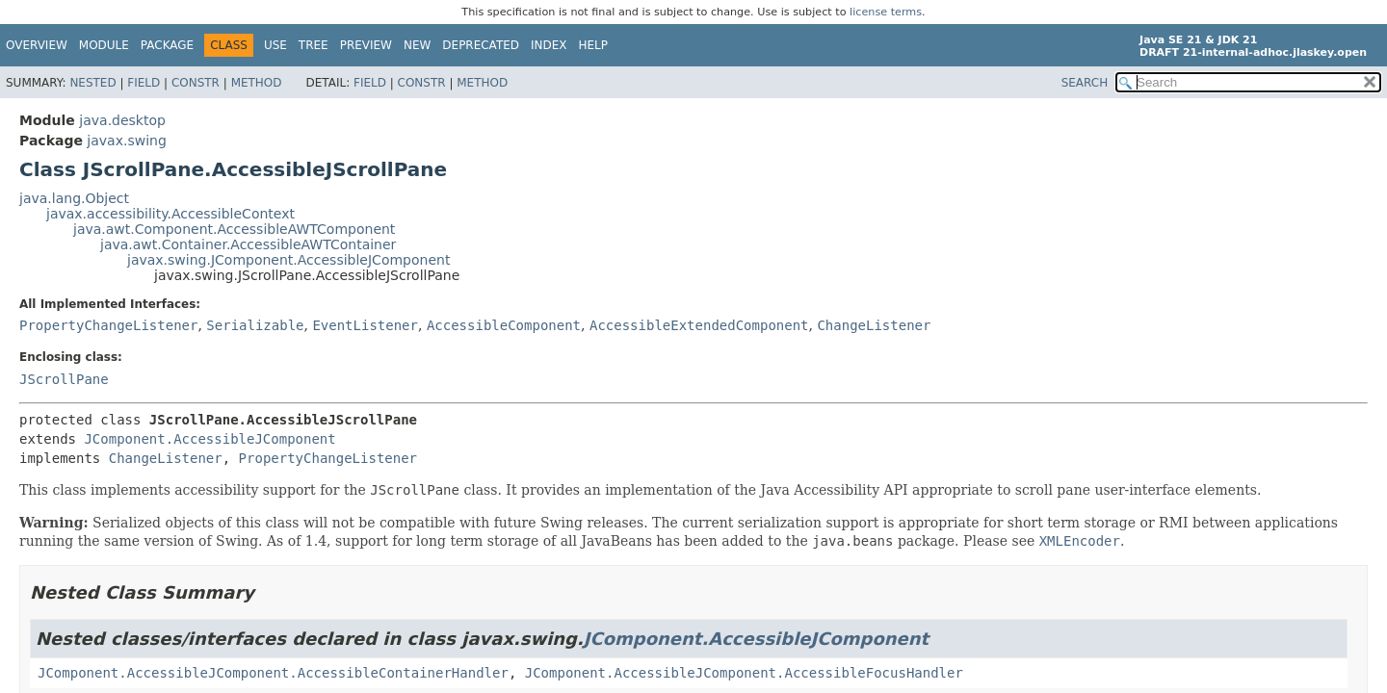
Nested (92, 83)
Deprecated (480, 45)
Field (143, 83)
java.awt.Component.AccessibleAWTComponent (234, 229)
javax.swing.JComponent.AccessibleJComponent (288, 260)
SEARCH (1085, 83)
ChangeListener (873, 325)
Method (256, 83)
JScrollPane (64, 379)
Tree (313, 45)
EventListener (365, 325)
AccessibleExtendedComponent (699, 325)
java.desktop (122, 120)
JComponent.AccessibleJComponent (209, 439)
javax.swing (126, 140)
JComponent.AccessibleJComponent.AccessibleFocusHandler (744, 672)
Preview (366, 45)
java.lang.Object (74, 198)
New (417, 45)
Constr (195, 83)
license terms (886, 12)
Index (549, 45)
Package (167, 45)
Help (594, 45)
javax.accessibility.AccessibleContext (170, 213)
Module (104, 45)
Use (275, 45)
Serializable (254, 325)
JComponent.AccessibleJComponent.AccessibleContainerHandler (273, 672)
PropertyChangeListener (108, 325)
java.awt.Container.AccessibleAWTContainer (248, 244)
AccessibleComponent (504, 325)
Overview (36, 45)
